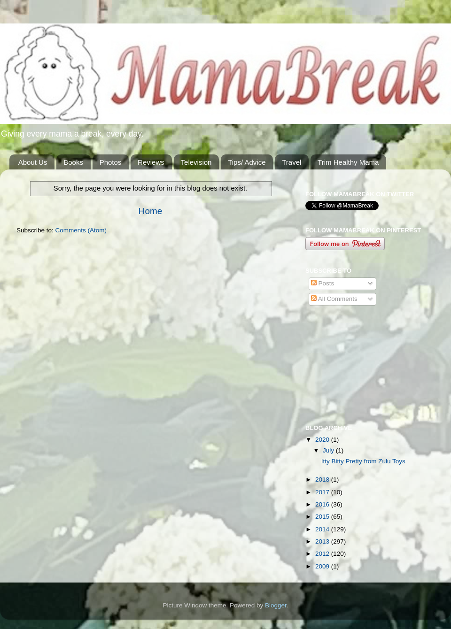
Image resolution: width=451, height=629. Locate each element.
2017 (323, 492)
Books (73, 162)
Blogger (276, 605)
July (329, 450)
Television (196, 162)
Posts (322, 283)
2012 (323, 553)
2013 (323, 541)
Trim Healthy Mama (348, 162)
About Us (32, 162)
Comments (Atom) (81, 230)
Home (150, 211)
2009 (323, 566)
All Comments (334, 298)
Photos (111, 162)
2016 (323, 504)
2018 (323, 479)
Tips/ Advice (246, 162)
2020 (323, 439)
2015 (323, 516)
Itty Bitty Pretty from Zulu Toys (363, 461)
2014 (323, 529)
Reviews (151, 162)
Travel (291, 162)
